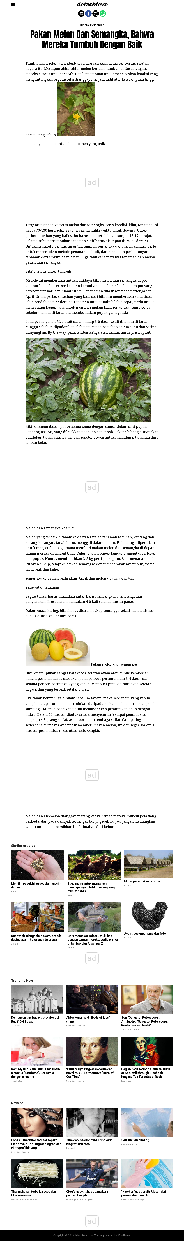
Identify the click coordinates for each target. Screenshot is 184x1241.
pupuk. (38, 558)
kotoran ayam (98, 673)
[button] (13, 4)
